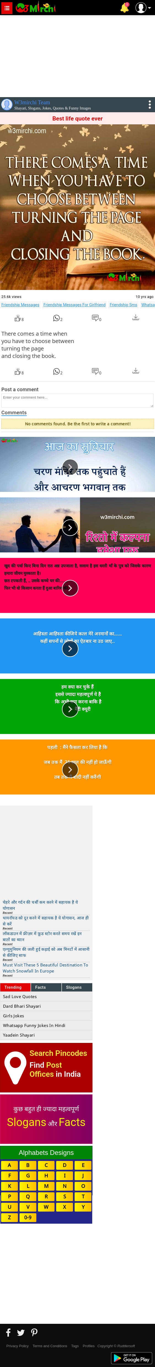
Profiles (88, 1346)
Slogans (74, 987)
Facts (40, 987)
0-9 (27, 1217)
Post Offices (45, 1070)
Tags (75, 1346)
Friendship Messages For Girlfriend (74, 304)
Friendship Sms (123, 304)
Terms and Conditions (49, 1346)
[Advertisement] (77, 55)
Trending (13, 987)
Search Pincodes (58, 1053)
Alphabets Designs (46, 1152)
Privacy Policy (17, 1346)
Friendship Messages (20, 304)
